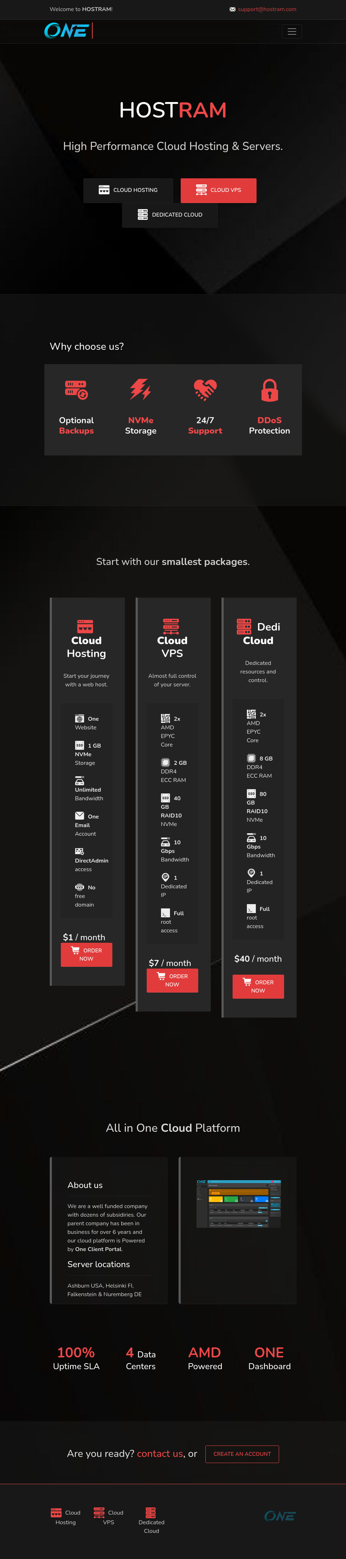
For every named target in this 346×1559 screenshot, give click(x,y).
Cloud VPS (218, 189)
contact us (160, 1454)
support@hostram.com (267, 9)
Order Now (86, 954)
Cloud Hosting (128, 189)
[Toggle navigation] (292, 31)
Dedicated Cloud (169, 214)
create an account (242, 1454)
